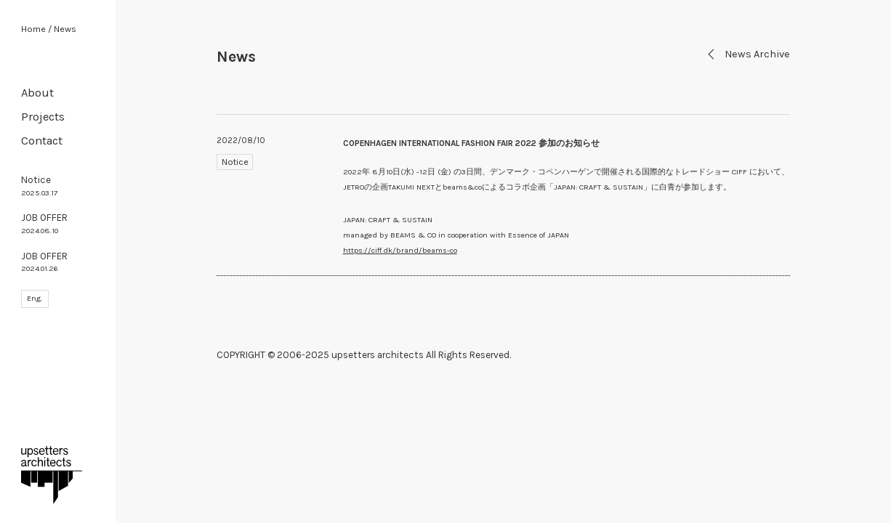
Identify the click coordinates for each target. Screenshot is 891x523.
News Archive (748, 54)
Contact (42, 140)
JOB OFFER (44, 223)
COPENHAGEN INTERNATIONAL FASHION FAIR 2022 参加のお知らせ (471, 143)
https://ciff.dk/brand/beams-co (400, 250)
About (37, 93)
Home (33, 28)
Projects (43, 116)
